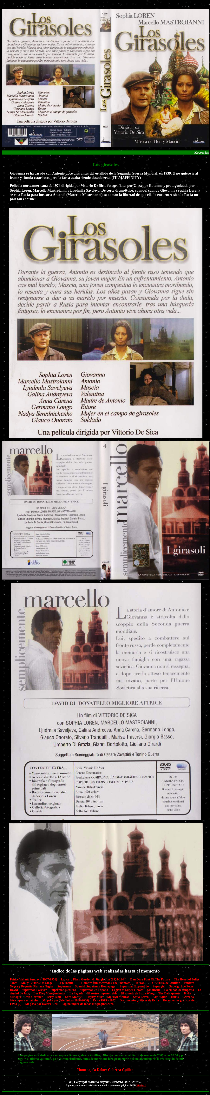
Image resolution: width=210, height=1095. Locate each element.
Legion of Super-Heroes (127, 990)
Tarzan (140, 983)
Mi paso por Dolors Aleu (41, 1003)
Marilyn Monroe (118, 997)
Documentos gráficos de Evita (139, 1000)
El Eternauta (65, 983)
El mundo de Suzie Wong (137, 993)
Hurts (175, 997)
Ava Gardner (34, 997)
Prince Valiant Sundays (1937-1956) (33, 979)
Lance (65, 979)
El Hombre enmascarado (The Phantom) (104, 983)
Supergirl (159, 986)
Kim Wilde (160, 997)
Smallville (153, 990)
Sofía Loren (141, 997)
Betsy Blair (54, 997)
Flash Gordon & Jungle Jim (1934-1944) (99, 979)
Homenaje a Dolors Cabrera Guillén (105, 1070)
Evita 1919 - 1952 (104, 1000)
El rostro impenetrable (102, 993)
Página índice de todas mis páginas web (88, 1003)
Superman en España (94, 990)
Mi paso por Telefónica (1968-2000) (66, 1000)
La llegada (76, 993)
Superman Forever (34, 990)
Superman (64, 986)
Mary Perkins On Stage (36, 983)
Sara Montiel (73, 997)
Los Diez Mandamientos (49, 993)
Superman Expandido (134, 986)
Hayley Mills (94, 997)
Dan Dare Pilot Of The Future (150, 979)
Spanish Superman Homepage (95, 986)
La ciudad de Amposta (179, 990)
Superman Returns (63, 990)
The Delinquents (169, 993)
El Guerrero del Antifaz (164, 983)
